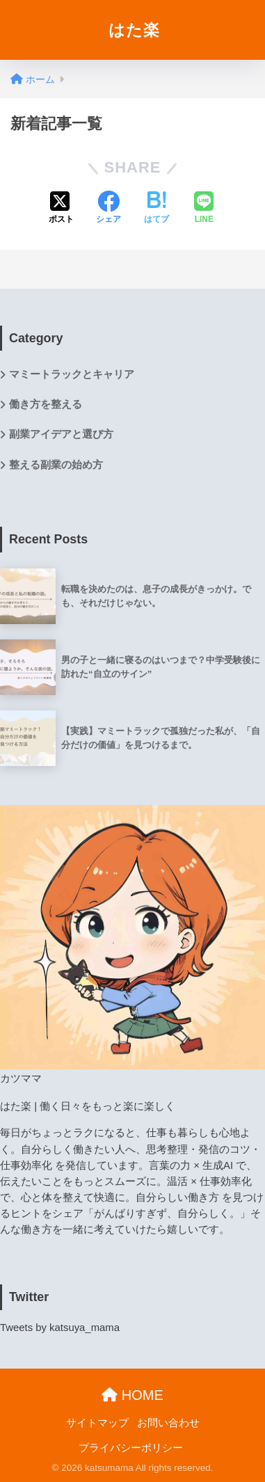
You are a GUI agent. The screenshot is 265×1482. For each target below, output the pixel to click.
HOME (132, 1395)
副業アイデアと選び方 (61, 434)
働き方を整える (45, 404)
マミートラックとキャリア (71, 374)
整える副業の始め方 (56, 464)
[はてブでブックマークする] (156, 209)
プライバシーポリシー (131, 1447)
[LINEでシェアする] (204, 209)
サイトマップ (97, 1422)
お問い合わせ (168, 1422)
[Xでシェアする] (61, 209)
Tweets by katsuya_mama (60, 1327)
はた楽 (134, 30)
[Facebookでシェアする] (108, 209)
